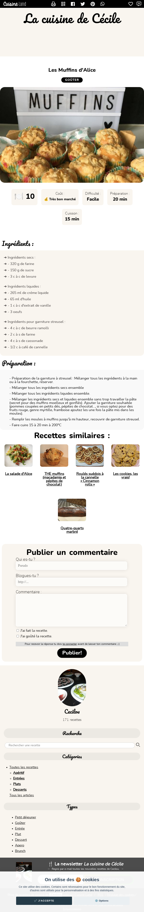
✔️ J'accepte (44, 900)
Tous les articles (21, 795)
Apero (19, 845)
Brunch (20, 851)
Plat (18, 834)
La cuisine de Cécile (72, 18)
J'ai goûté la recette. (34, 636)
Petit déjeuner (25, 817)
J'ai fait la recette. (32, 630)
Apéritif (18, 773)
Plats (17, 784)
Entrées (19, 778)
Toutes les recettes (23, 767)
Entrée (20, 828)
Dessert (21, 840)
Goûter (20, 823)
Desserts (20, 789)
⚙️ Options (101, 900)
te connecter (70, 644)
